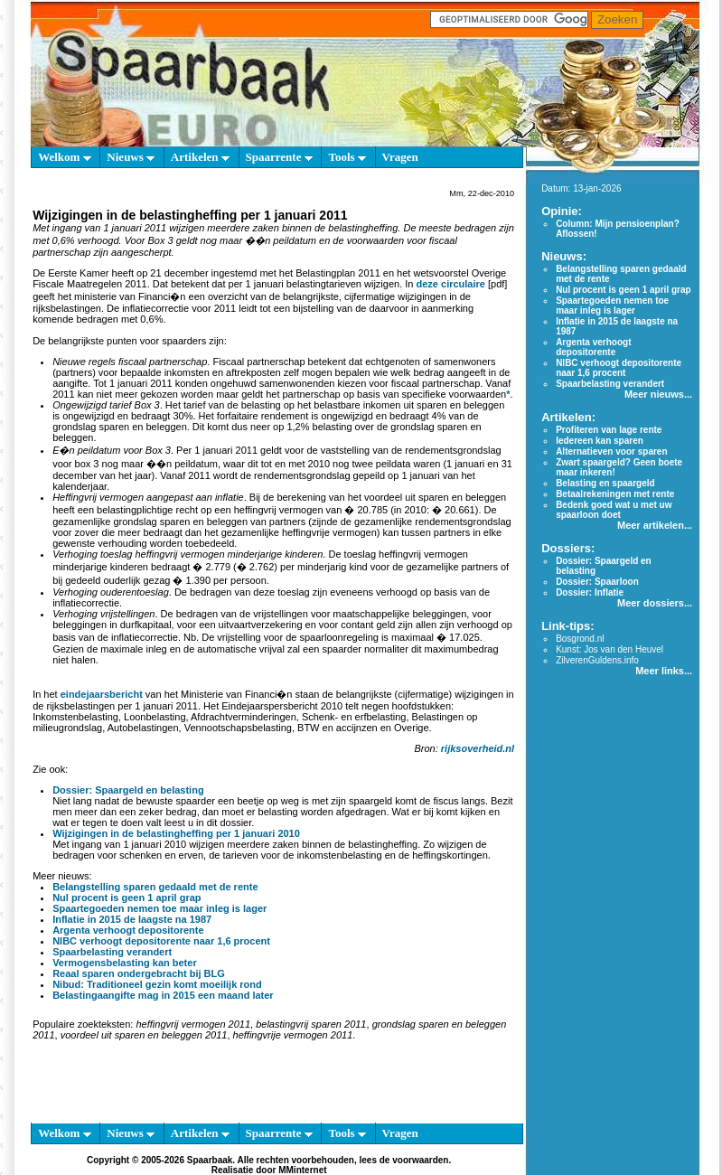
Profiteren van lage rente (608, 430)
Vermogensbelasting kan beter (124, 962)
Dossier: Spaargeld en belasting (128, 790)
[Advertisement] (269, 1085)
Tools (346, 157)
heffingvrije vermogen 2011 (293, 1034)
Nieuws (131, 157)
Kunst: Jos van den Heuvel (609, 649)
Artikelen (200, 157)
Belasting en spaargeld (605, 483)
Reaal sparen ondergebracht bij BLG (138, 973)
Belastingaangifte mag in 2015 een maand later (163, 995)
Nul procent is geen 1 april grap (126, 897)
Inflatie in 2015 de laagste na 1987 (131, 919)
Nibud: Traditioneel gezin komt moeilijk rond (157, 984)
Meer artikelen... (654, 525)
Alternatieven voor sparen (611, 451)
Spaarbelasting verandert (112, 951)
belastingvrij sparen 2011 (311, 1024)
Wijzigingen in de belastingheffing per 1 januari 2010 (176, 833)
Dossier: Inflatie (590, 592)
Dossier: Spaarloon (597, 582)
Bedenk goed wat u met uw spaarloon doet (613, 510)
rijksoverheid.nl (477, 748)
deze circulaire (451, 283)
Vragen (400, 157)
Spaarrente (279, 157)
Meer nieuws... (658, 394)
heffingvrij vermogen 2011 (193, 1024)
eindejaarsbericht (102, 694)
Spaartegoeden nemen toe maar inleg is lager (159, 908)
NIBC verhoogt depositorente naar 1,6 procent (161, 940)
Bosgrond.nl (580, 639)
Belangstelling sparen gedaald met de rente (155, 886)
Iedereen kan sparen (599, 441)
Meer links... (663, 670)
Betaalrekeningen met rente (615, 494)
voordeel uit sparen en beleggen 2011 (144, 1034)
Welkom (64, 157)
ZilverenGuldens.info (597, 660)
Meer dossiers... (654, 602)
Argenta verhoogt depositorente (127, 930)
